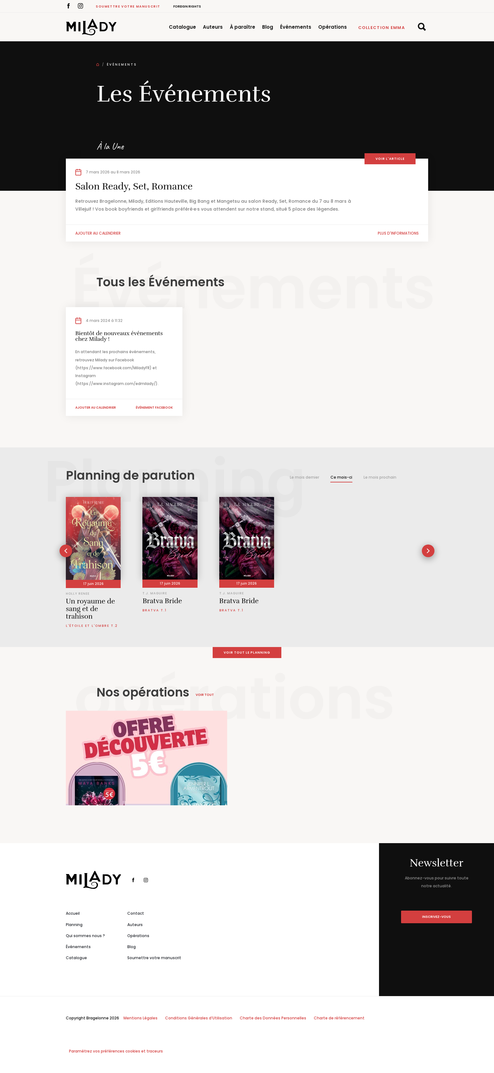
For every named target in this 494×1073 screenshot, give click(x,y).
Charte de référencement (339, 1018)
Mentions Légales (140, 1018)
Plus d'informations (398, 233)
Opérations (332, 27)
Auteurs (213, 27)
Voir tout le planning (247, 652)
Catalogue (182, 27)
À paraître (242, 27)
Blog (267, 27)
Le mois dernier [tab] (304, 477)
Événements (295, 27)
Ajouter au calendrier (98, 233)
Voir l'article (390, 158)
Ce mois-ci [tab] (341, 477)
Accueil (73, 913)
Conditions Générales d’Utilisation (198, 1018)
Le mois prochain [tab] (380, 477)
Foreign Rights (187, 6)
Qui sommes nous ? (85, 935)
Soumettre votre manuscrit (128, 6)
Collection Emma (381, 28)
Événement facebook (154, 407)
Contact (135, 913)
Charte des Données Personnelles (273, 1018)
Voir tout (205, 694)
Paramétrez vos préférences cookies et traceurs (116, 1051)
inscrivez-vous (436, 916)
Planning (74, 924)
